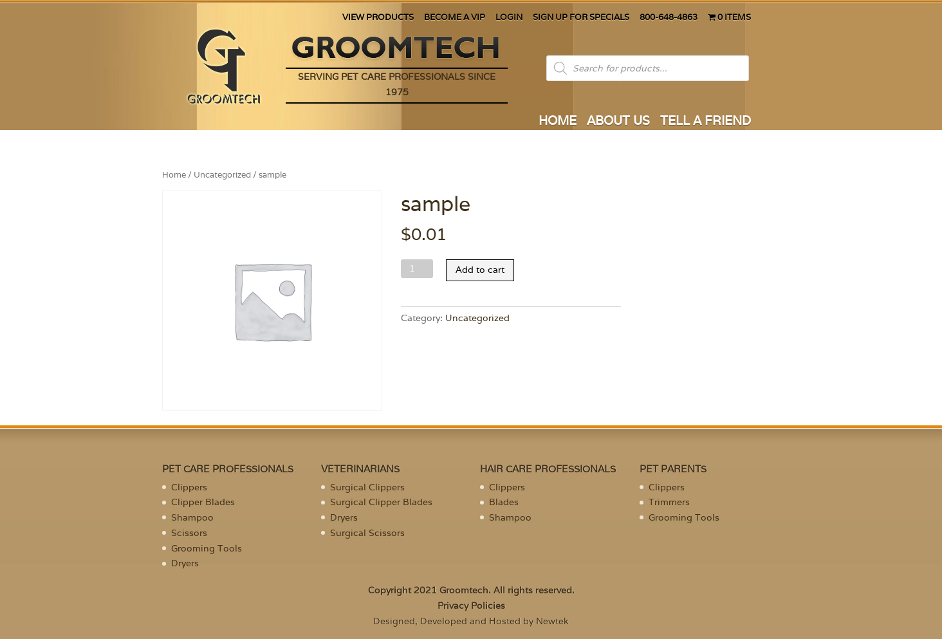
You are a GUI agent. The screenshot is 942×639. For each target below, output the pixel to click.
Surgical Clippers (367, 487)
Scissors (189, 533)
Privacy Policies (471, 605)
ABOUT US (618, 122)
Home (174, 174)
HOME (558, 122)
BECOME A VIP (454, 18)
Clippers (189, 487)
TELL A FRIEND (705, 122)
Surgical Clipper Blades (381, 502)
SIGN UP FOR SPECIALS (581, 18)
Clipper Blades (203, 502)
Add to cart (480, 269)
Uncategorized (222, 174)
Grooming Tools (206, 548)
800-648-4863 (668, 18)
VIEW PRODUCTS (378, 18)
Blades (504, 502)
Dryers (185, 563)
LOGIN (508, 18)
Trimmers (669, 502)
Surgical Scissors (367, 533)
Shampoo (192, 517)
